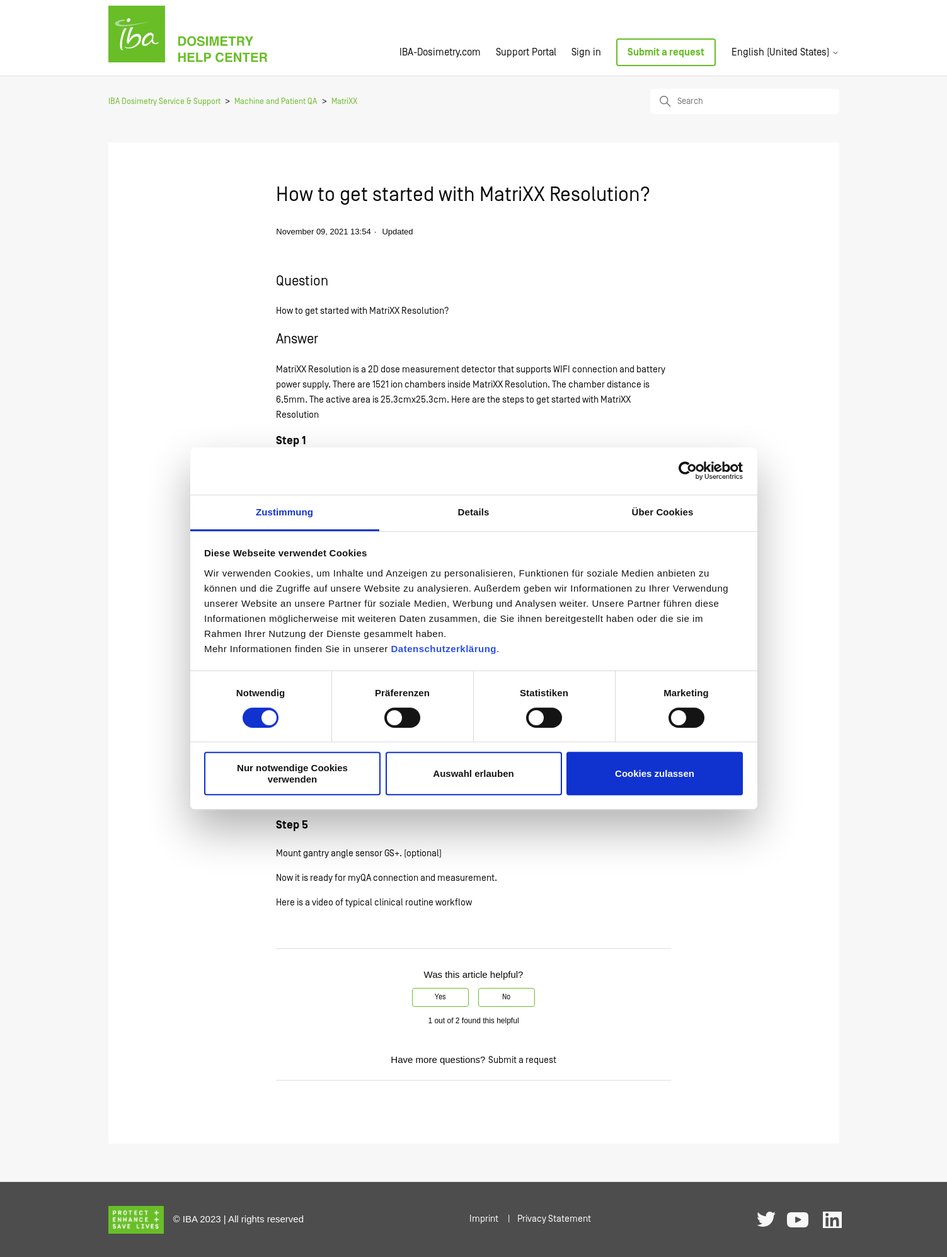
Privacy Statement (554, 1219)
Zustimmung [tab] (284, 512)
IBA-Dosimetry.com (440, 52)
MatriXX (344, 101)
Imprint (483, 1219)
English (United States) (785, 52)
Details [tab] (474, 512)
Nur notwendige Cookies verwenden (292, 773)
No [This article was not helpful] (506, 997)
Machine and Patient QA (275, 101)
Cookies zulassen (654, 773)
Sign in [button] (586, 52)
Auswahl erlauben (473, 773)
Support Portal (526, 52)
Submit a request (666, 52)
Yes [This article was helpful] (440, 997)
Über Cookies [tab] (663, 512)
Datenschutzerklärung (443, 648)
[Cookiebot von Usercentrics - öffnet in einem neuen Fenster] (688, 470)
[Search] (744, 101)
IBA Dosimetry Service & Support (164, 101)
